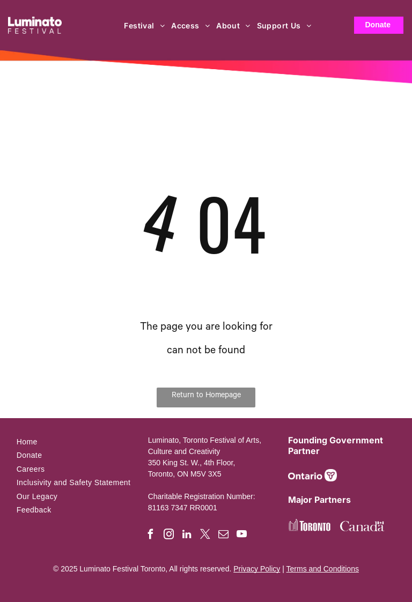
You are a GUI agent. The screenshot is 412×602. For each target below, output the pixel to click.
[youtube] (241, 535)
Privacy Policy (256, 568)
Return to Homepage (206, 396)
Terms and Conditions (322, 568)
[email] (223, 535)
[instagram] (168, 535)
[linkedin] (187, 535)
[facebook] (150, 535)
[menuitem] (144, 25)
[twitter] (205, 535)
